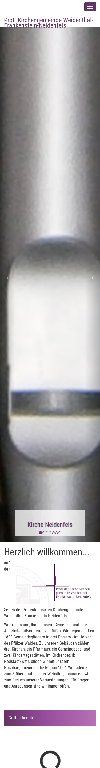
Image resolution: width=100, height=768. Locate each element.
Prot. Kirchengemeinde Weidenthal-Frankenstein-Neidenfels (48, 21)
